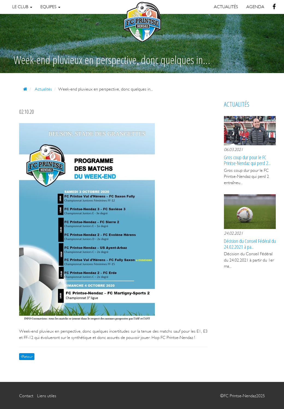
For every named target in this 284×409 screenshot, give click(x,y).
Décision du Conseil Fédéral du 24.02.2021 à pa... (250, 243)
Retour (27, 356)
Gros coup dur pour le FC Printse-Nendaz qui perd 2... (247, 160)
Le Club (22, 6)
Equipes (50, 6)
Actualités (43, 89)
